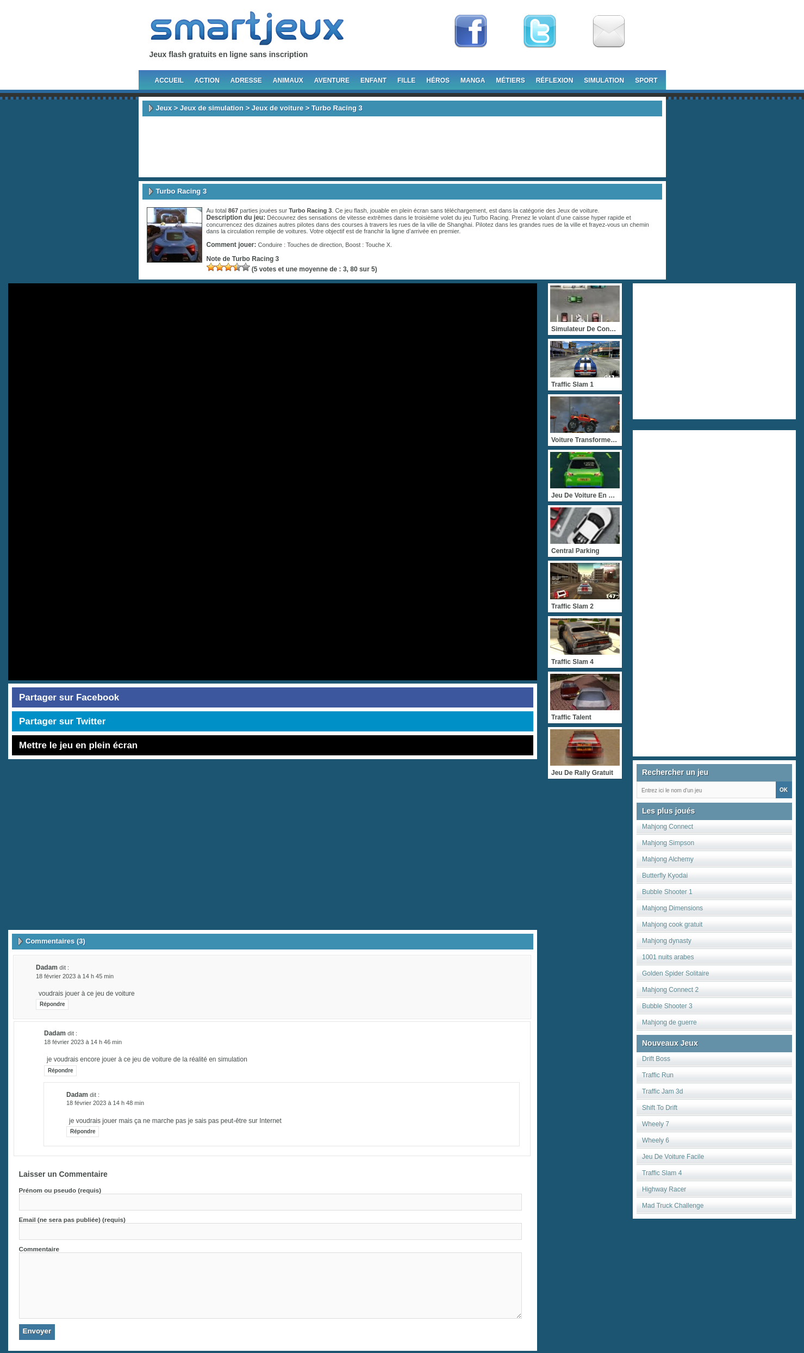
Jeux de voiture (277, 108)
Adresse (246, 80)
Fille (406, 80)
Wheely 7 (655, 1124)
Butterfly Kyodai (665, 875)
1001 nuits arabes (668, 957)
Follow (539, 31)
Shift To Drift (659, 1108)
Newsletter (608, 31)
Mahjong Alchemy (668, 859)
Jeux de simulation (212, 108)
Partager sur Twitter (62, 721)
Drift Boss (656, 1059)
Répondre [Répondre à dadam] (52, 1004)
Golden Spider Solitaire (675, 973)
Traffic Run (658, 1075)
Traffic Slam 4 (662, 1173)
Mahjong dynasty (666, 941)
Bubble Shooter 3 (667, 1006)
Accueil (169, 80)
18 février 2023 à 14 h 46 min (83, 1042)
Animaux (288, 80)
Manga (472, 80)
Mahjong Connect (667, 826)
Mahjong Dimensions (672, 908)
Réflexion (555, 80)
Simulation (604, 80)
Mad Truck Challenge (672, 1205)
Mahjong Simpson (668, 843)
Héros (438, 80)
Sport (646, 80)
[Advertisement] (402, 146)
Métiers (510, 80)
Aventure (332, 80)
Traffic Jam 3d (662, 1091)
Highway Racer (664, 1189)
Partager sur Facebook (69, 697)
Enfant (373, 80)
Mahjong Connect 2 (670, 990)
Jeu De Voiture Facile (673, 1156)
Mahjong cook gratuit (672, 924)
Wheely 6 (655, 1140)
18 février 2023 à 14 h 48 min (105, 1103)
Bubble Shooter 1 (667, 892)
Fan (470, 31)
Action (207, 80)
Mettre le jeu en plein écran (78, 745)
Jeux (164, 108)
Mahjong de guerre (669, 1022)
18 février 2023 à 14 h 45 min (75, 976)
